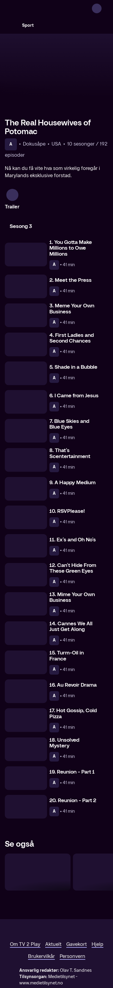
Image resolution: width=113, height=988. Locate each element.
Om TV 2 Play (25, 919)
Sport (28, 25)
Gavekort (76, 919)
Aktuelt (53, 919)
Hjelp (97, 919)
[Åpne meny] (104, 8)
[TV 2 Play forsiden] (50, 8)
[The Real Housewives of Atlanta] (38, 846)
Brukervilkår (41, 931)
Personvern (72, 931)
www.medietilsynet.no (41, 957)
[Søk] (11, 25)
